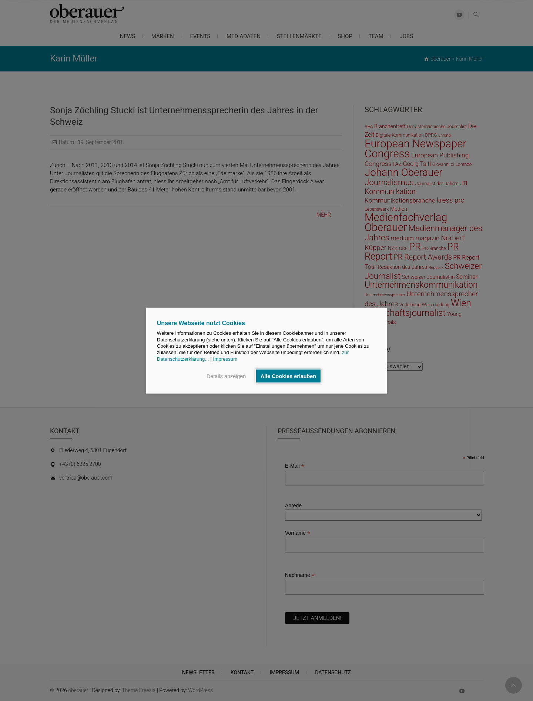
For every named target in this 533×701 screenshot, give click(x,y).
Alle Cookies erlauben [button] (288, 376)
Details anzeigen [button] (226, 376)
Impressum (225, 358)
